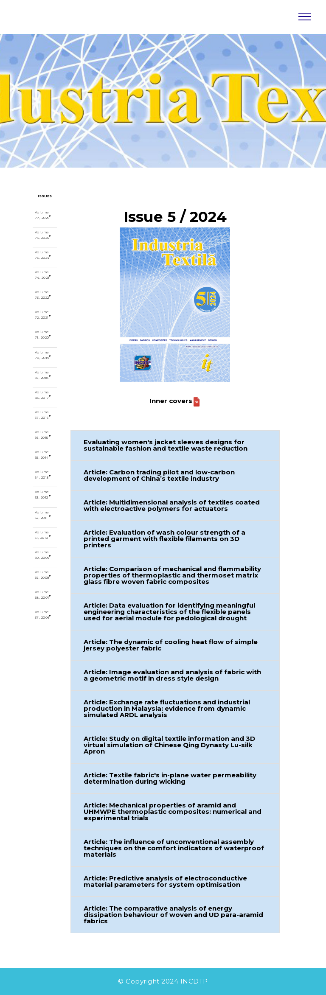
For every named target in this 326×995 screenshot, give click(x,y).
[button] (175, 445)
